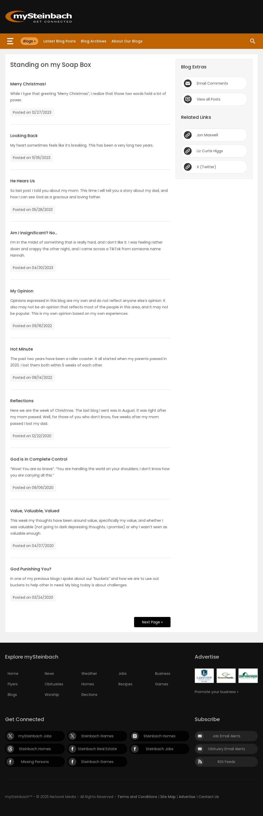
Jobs (122, 673)
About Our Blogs (127, 41)
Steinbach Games (97, 736)
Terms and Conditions (137, 796)
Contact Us (209, 796)
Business (162, 673)
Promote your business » (216, 691)
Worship (52, 694)
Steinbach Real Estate (97, 748)
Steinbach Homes (159, 736)
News (49, 673)
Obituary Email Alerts (226, 748)
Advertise (187, 796)
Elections (89, 694)
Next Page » (152, 622)
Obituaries (54, 684)
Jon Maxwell (207, 135)
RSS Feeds (226, 761)
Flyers (13, 684)
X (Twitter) (206, 166)
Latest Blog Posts (59, 41)
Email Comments (212, 83)
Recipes (125, 684)
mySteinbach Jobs (35, 736)
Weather (89, 673)
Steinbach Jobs (159, 748)
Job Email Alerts (226, 736)
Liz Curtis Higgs (210, 151)
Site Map (168, 796)
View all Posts (208, 99)
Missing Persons (35, 761)
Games (161, 684)
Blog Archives (93, 41)
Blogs (12, 694)
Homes (87, 684)
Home (13, 673)
